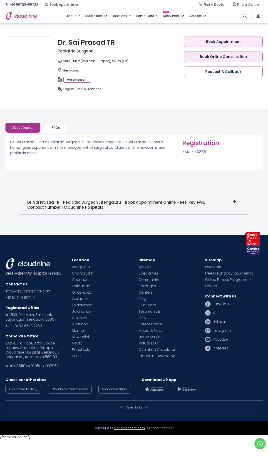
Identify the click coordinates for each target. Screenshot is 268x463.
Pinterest (220, 348)
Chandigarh (82, 273)
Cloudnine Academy (157, 356)
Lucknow (79, 318)
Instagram (222, 331)
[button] (71, 16)
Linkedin (219, 322)
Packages (147, 286)
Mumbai (79, 331)
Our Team (147, 305)
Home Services (151, 337)
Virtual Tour (149, 343)
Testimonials (150, 311)
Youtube (220, 339)
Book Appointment (223, 41)
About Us (146, 267)
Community (149, 280)
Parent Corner (151, 324)
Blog (142, 299)
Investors (213, 267)
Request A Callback (223, 71)
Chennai (79, 280)
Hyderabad (82, 305)
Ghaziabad (82, 292)
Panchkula (81, 350)
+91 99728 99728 (20, 298)
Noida (77, 343)
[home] (33, 16)
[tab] (22, 128)
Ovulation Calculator (157, 350)
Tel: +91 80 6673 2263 (23, 326)
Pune (76, 356)
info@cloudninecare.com (28, 291)
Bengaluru (81, 267)
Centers (145, 292)
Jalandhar (81, 311)
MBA (142, 318)
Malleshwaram (77, 80)
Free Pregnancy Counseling (229, 273)
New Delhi (80, 337)
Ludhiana (80, 324)
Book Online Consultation (223, 56)
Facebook (222, 304)
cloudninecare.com (129, 428)
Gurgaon (80, 299)
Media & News (151, 331)
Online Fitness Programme (228, 280)
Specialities (148, 273)
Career (211, 286)
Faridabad (81, 286)
